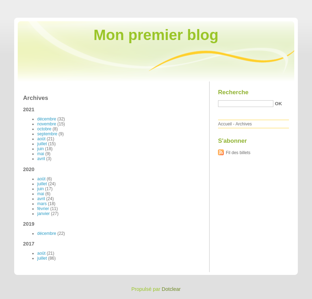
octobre (44, 128)
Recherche (233, 92)
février (43, 208)
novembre (46, 124)
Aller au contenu (225, 4)
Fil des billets (238, 152)
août (41, 138)
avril (41, 158)
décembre (46, 119)
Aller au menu (256, 4)
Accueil (225, 124)
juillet (42, 143)
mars (42, 203)
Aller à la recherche (291, 4)
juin (40, 148)
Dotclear (171, 289)
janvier (43, 213)
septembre (47, 133)
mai (40, 153)
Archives (243, 124)
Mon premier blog (156, 35)
